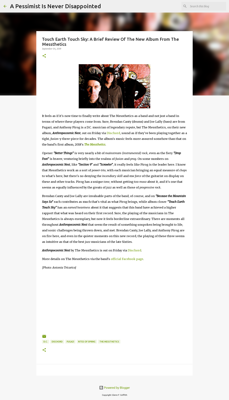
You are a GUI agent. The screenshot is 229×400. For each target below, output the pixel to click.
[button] (44, 56)
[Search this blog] (207, 6)
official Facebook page (127, 259)
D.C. (45, 341)
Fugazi (70, 341)
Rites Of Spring (86, 341)
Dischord (113, 133)
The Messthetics (94, 144)
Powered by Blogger (114, 387)
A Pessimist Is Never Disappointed (55, 6)
